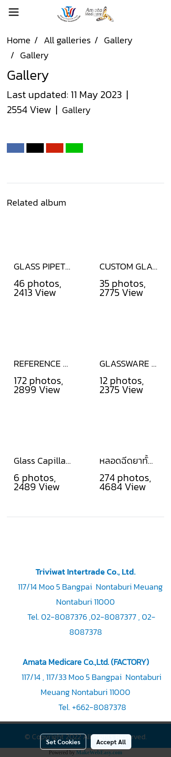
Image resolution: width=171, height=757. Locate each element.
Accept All (111, 741)
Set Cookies (63, 741)
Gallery (76, 110)
